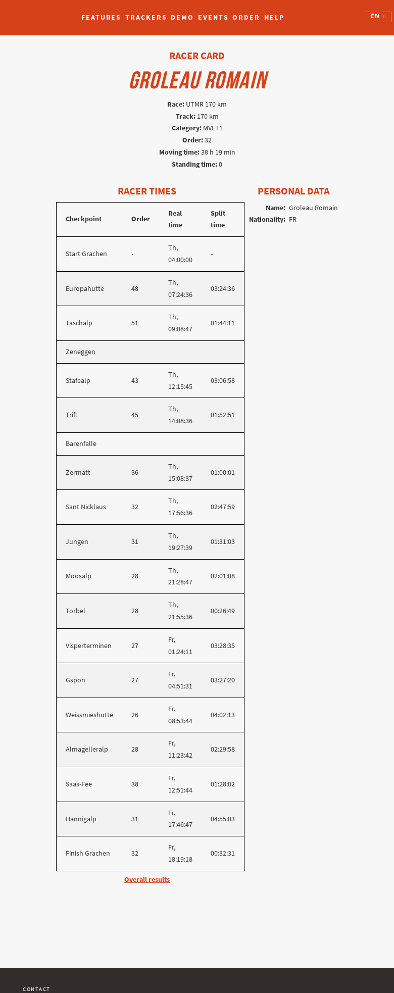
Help (274, 17)
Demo (182, 17)
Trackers (146, 17)
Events (213, 17)
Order (246, 17)
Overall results (147, 879)
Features (101, 17)
